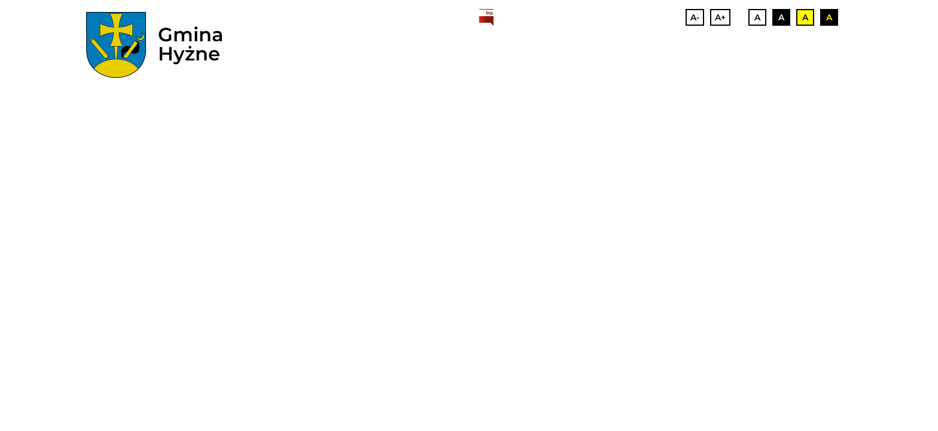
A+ (720, 17)
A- (694, 17)
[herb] (116, 45)
